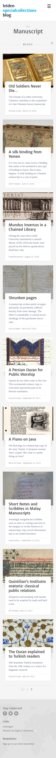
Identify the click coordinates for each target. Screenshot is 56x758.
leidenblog (23, 10)
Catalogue (8, 726)
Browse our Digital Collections (18, 730)
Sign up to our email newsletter (18, 743)
